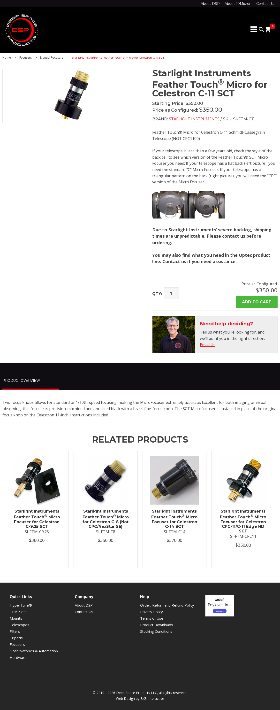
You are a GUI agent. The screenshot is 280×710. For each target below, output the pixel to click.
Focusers (25, 57)
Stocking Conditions (156, 631)
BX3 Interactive (152, 698)
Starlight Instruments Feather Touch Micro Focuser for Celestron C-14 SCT (174, 519)
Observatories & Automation (34, 650)
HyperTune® (21, 605)
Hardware (18, 657)
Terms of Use (151, 618)
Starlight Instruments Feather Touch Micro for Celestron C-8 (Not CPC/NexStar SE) (106, 519)
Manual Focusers (51, 57)
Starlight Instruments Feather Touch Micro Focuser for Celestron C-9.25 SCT (37, 519)
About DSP (210, 3)
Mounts (16, 618)
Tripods (16, 637)
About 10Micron (238, 3)
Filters (15, 631)
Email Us (207, 344)
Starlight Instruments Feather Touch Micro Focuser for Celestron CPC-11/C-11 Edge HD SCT (243, 521)
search (261, 29)
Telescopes (19, 624)
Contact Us (265, 3)
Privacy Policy (151, 611)
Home (6, 57)
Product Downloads (156, 624)
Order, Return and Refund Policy (167, 605)
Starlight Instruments (194, 119)
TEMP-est (18, 611)
